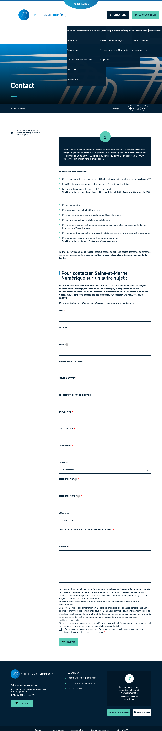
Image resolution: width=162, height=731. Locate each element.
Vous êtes (64, 510)
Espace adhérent (145, 14)
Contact (21, 700)
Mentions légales (56, 726)
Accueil (14, 105)
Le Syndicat (65, 29)
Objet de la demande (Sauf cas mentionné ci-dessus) (85, 526)
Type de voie (65, 408)
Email (63, 341)
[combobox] (105, 466)
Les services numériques (119, 29)
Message (63, 543)
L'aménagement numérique (88, 29)
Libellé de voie (66, 425)
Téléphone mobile (69, 493)
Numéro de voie (67, 375)
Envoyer (68, 639)
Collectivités (142, 29)
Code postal (65, 442)
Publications (118, 14)
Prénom (63, 324)
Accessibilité (77, 726)
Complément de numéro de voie (75, 392)
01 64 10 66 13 (19, 689)
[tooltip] (66, 341)
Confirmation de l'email (71, 358)
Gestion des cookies (100, 726)
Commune (63, 459)
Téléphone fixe (68, 476)
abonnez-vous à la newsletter (129, 694)
